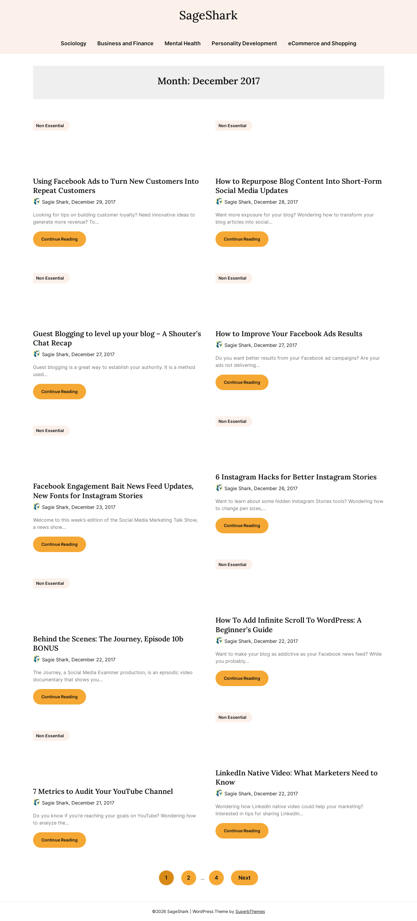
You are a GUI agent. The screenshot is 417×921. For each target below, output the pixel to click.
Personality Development (244, 43)
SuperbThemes (250, 911)
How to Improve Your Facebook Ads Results (288, 333)
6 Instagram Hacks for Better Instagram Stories (296, 476)
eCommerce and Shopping (322, 43)
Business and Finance (125, 43)
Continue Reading (59, 238)
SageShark (208, 15)
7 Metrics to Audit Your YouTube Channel (103, 791)
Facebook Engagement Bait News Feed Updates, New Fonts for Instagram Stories (113, 490)
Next (245, 878)
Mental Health (183, 43)
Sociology (73, 43)
